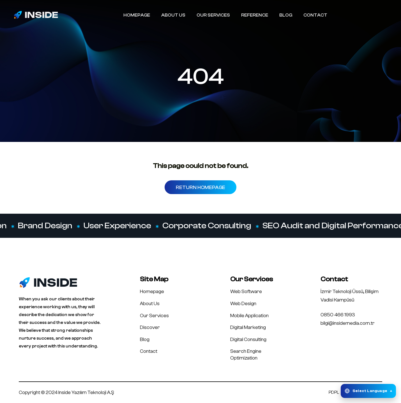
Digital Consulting (248, 339)
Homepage (152, 291)
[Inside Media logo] (35, 14)
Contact (148, 351)
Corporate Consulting (207, 225)
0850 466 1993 (338, 315)
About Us (150, 304)
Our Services (154, 316)
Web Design (243, 304)
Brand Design (45, 225)
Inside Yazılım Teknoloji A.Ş (86, 392)
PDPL (334, 392)
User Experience (118, 225)
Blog (144, 339)
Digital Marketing (248, 327)
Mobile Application (249, 316)
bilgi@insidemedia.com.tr (348, 323)
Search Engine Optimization (245, 354)
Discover (150, 327)
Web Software (246, 291)
